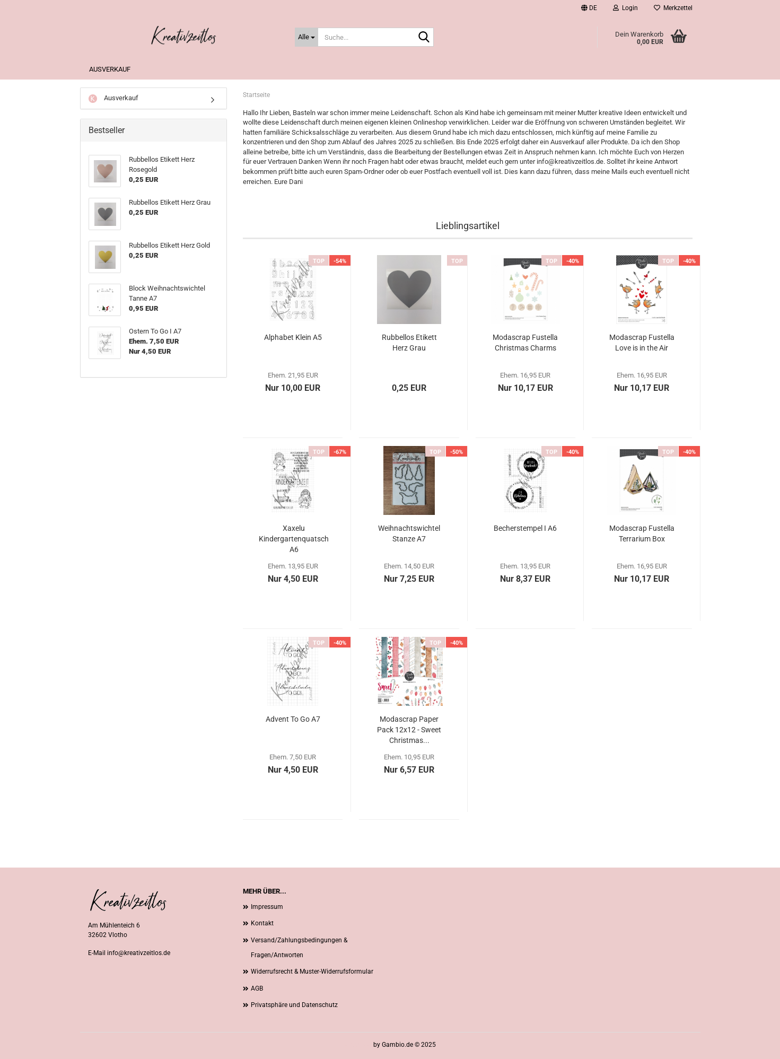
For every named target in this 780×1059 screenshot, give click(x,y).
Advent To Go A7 (293, 719)
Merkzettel (673, 8)
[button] (589, 8)
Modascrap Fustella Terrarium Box (641, 533)
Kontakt (262, 923)
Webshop (358, 1044)
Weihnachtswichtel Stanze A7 (409, 533)
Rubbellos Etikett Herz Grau (409, 342)
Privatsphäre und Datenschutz (294, 1005)
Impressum (267, 907)
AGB (257, 988)
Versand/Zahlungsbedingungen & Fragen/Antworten (299, 948)
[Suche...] (306, 37)
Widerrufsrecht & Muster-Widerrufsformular (312, 971)
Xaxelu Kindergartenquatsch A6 (294, 539)
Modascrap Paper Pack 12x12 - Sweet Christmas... (409, 730)
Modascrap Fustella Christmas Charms (525, 342)
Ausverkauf (109, 69)
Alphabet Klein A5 (293, 337)
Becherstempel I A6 (525, 528)
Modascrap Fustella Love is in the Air (641, 342)
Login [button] (625, 8)
